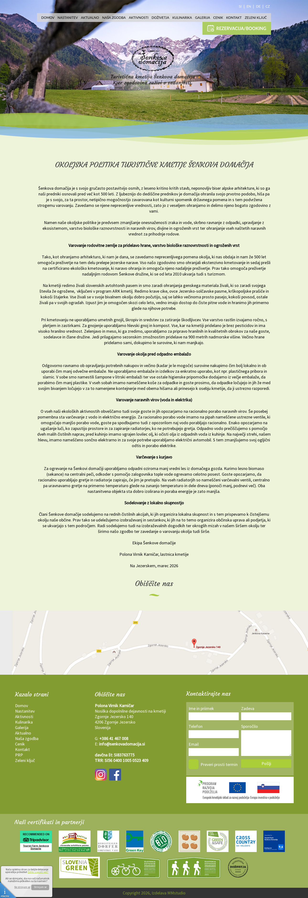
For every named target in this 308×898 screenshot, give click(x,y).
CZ (268, 6)
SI (240, 6)
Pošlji (266, 763)
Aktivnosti (139, 17)
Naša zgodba (114, 17)
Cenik (218, 17)
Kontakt (234, 17)
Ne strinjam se (22, 887)
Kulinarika (182, 17)
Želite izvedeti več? (38, 872)
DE (258, 6)
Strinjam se (40, 887)
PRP (19, 755)
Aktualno (90, 17)
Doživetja (160, 17)
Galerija (202, 17)
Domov (47, 17)
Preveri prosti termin (219, 764)
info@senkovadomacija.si (122, 744)
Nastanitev (68, 17)
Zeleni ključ (256, 17)
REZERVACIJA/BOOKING (236, 28)
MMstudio (176, 893)
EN (249, 6)
